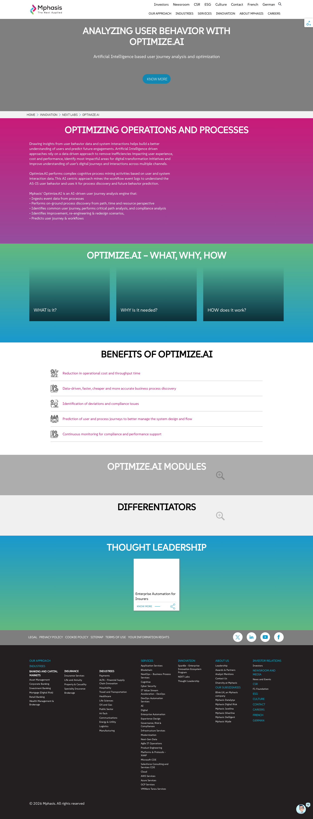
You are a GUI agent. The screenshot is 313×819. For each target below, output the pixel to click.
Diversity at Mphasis (226, 682)
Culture (221, 4)
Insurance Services (74, 675)
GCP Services (148, 784)
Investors (161, 4)
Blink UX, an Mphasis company (226, 694)
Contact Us (221, 678)
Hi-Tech (103, 713)
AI (142, 705)
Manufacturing (107, 730)
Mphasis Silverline (225, 712)
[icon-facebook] (279, 640)
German (269, 4)
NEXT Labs (184, 676)
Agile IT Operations (151, 743)
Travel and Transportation (113, 691)
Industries (184, 13)
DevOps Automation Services (152, 700)
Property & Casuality (75, 684)
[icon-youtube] (265, 640)
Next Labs (70, 115)
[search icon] (279, 4)
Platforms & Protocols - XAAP (153, 754)
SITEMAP (97, 637)
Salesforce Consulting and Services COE (154, 766)
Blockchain (146, 669)
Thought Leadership (188, 681)
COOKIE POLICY (76, 637)
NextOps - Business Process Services (156, 676)
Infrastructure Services (153, 730)
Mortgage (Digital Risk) (41, 692)
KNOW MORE (157, 79)
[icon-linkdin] (251, 640)
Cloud (144, 771)
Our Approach (160, 13)
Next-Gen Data (149, 739)
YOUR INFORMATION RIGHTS (148, 637)
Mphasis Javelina (224, 708)
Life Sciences (106, 700)
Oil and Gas (105, 704)
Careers (274, 13)
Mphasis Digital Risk (226, 704)
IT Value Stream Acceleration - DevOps (153, 692)
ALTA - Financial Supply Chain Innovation (112, 681)
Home (31, 115)
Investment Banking (40, 688)
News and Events (262, 679)
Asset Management (39, 679)
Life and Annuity (73, 679)
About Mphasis (251, 13)
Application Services (152, 665)
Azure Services (148, 780)
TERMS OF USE (115, 637)
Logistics (103, 726)
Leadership (221, 665)
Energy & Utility (107, 721)
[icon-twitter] (238, 640)
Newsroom (181, 4)
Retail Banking (37, 696)
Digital (144, 710)
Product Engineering (151, 747)
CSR (197, 4)
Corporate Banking (39, 683)
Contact (237, 4)
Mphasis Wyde (223, 721)
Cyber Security (148, 686)
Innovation (225, 13)
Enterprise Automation (153, 714)
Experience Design (150, 718)
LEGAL (32, 637)
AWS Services (148, 775)
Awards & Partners (225, 669)
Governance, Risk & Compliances (151, 724)
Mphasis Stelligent (225, 717)
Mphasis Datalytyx (225, 699)
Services (205, 13)
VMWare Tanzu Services (153, 788)
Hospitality (105, 687)
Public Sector (106, 709)
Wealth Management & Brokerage (41, 702)
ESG (208, 4)
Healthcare (105, 696)
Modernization (148, 734)
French (253, 4)
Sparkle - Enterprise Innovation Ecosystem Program (189, 669)
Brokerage (69, 692)
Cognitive (146, 681)
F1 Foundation (260, 688)
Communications (108, 717)
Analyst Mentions (224, 674)
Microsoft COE (148, 759)
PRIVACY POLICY (51, 637)
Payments (104, 675)
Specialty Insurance (74, 688)
